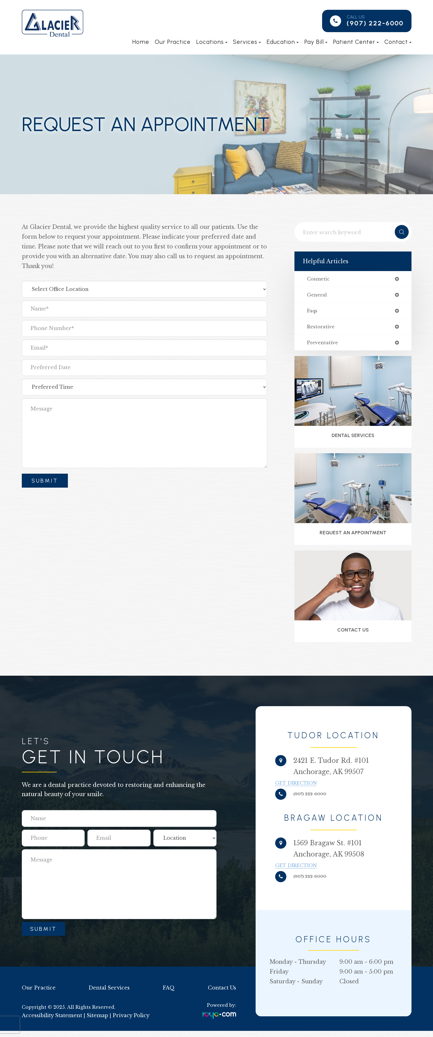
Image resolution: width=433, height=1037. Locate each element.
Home (140, 41)
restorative (322, 328)
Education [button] (283, 41)
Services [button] (247, 41)
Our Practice (173, 41)
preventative (324, 345)
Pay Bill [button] (315, 41)
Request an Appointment (353, 537)
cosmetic (319, 279)
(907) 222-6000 (375, 23)
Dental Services (353, 438)
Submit (43, 935)
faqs (312, 312)
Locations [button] (211, 41)
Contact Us (353, 635)
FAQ (168, 994)
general (318, 295)
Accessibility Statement (50, 1021)
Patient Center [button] (356, 41)
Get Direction (314, 789)
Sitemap (93, 1021)
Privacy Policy (125, 1021)
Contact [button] (397, 41)
